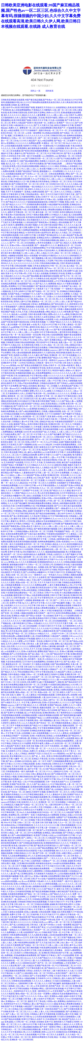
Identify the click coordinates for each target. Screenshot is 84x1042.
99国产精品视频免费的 (29, 161)
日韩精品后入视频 (11, 805)
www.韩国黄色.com (50, 156)
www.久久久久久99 (65, 519)
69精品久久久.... (44, 634)
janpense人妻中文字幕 (59, 350)
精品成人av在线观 (19, 314)
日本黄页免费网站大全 (25, 506)
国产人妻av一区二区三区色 (29, 450)
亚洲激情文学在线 (57, 273)
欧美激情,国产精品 (29, 725)
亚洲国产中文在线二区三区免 (35, 491)
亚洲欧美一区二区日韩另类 (21, 1040)
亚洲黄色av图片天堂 (64, 1014)
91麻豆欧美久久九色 (26, 470)
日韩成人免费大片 (30, 751)
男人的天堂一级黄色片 (47, 360)
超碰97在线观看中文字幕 (38, 511)
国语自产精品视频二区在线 (33, 118)
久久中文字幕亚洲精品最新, (32, 794)
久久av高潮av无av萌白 (13, 271)
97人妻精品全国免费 (28, 455)
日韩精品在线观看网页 (71, 582)
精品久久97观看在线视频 (68, 284)
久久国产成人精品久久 (61, 243)
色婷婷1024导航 (30, 146)
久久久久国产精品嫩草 (51, 434)
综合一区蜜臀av (14, 478)
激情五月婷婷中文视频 (54, 674)
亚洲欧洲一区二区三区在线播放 (62, 355)
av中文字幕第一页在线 (32, 641)
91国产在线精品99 (58, 217)
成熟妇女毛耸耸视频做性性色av (49, 521)
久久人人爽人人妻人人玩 (57, 115)
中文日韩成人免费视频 (59, 628)
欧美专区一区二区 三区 (34, 544)
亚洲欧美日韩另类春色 (39, 181)
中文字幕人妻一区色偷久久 (47, 828)
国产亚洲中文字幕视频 (13, 713)
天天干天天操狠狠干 (29, 130)
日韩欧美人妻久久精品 (62, 978)
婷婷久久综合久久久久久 (38, 189)
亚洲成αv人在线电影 (68, 166)
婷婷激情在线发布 (43, 863)
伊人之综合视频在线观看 (11, 146)
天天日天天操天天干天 (51, 496)
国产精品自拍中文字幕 (60, 654)
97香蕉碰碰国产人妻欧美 (14, 307)
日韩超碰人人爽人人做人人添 (55, 807)
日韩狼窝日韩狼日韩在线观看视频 (64, 220)
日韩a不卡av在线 (30, 340)
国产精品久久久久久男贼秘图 (54, 657)
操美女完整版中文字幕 (64, 125)
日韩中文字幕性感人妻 (20, 738)
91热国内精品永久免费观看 (33, 554)
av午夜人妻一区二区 (71, 416)
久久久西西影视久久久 (45, 960)
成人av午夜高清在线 (32, 713)
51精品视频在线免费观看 (38, 868)
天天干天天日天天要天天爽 (60, 623)
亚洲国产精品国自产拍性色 (27, 171)
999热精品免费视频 (9, 485)
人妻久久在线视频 (56, 148)
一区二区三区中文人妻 (17, 677)
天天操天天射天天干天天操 (50, 626)
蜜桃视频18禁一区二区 (17, 350)
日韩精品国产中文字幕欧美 (25, 250)
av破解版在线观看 (15, 256)
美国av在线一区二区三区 (44, 299)
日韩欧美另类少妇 (58, 136)
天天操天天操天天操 (45, 419)
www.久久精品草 (45, 445)
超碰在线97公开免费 (51, 524)
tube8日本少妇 (29, 432)
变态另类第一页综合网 (31, 335)
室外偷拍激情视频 (50, 429)
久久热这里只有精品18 (55, 480)
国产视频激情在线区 (69, 524)
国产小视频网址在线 (28, 445)
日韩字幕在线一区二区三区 (25, 598)
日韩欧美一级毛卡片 (44, 363)
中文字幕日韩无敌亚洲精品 (12, 233)
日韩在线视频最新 (21, 787)
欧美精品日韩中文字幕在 (46, 618)
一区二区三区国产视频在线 (63, 937)
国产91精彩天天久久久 (11, 702)
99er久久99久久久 (73, 143)
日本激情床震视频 (23, 891)
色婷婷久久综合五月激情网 (21, 720)
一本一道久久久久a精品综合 (16, 483)
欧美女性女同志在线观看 (44, 817)
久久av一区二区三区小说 (68, 823)
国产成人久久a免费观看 (46, 284)
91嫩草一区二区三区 (22, 759)
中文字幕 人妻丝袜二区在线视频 (60, 917)
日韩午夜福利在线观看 (69, 263)
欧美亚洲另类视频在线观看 (25, 542)
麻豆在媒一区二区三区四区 (47, 212)
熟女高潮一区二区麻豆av (45, 123)
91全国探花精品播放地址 (51, 406)
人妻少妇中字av (7, 107)
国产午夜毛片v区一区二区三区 (26, 406)
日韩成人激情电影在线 (59, 539)
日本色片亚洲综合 (27, 363)
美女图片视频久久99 (48, 169)
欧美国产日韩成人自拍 (35, 404)
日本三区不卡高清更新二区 (51, 746)
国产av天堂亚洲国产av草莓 (41, 976)
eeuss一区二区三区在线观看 (25, 626)
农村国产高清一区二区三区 (60, 986)
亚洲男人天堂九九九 (60, 580)
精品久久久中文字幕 (49, 327)
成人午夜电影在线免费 (20, 179)
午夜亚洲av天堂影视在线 (14, 215)
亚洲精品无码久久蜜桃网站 (48, 238)
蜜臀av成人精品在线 (16, 217)
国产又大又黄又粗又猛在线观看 (67, 506)
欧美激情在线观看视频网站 (37, 217)
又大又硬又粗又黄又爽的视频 (26, 948)
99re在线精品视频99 (34, 858)
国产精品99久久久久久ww (55, 968)
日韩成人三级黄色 (73, 192)
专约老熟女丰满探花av (48, 256)
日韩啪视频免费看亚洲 (62, 761)
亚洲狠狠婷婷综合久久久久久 (50, 562)
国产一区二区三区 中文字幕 (29, 434)
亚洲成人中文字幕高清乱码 (42, 738)
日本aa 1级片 (43, 340)
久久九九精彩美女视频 (57, 465)
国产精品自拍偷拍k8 (36, 917)
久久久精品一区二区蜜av (42, 296)
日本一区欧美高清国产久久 (57, 782)
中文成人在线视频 (56, 120)
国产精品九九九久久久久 (29, 309)
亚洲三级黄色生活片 (42, 447)
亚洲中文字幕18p (8, 536)
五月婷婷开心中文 (13, 751)
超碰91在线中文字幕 (32, 631)
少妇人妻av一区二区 (69, 697)
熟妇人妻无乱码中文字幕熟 (45, 570)
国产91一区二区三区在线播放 (22, 243)
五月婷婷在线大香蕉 (30, 345)
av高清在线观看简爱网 (58, 935)
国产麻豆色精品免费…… (55, 164)
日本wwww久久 (75, 636)
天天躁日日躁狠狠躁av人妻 (63, 981)
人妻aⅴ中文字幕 (68, 368)
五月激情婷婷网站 (27, 197)
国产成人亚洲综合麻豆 (19, 516)
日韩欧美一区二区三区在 (61, 181)
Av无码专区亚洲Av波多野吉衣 (38, 233)
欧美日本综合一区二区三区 (13, 133)
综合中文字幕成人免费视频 (61, 899)
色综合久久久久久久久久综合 (17, 774)
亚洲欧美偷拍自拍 (13, 429)
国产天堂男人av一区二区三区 (35, 174)
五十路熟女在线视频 (40, 664)
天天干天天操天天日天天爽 (49, 582)
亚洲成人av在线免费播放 (56, 736)
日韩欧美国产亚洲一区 (64, 437)
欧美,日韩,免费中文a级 (68, 271)
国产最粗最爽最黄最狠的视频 (60, 577)
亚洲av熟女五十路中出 (30, 526)
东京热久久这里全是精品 (44, 317)
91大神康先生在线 (41, 279)
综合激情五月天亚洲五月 (11, 572)
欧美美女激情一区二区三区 (12, 442)
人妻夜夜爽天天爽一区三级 (27, 830)
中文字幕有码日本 (45, 598)
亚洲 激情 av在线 (29, 324)
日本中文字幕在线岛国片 (65, 187)
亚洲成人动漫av (10, 309)
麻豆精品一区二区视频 (47, 386)
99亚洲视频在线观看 (44, 506)
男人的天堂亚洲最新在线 (48, 493)
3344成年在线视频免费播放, (65, 445)
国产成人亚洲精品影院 (23, 874)
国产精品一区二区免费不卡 (65, 141)
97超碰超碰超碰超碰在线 (36, 202)
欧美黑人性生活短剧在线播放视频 (24, 166)
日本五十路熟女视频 (34, 215)
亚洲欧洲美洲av (49, 713)
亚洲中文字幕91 (44, 455)
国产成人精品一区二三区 (38, 654)
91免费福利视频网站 (30, 230)
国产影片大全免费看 (72, 153)
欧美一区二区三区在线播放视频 (53, 621)
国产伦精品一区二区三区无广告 (45, 291)
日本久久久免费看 (62, 294)
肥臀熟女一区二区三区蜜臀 (31, 789)
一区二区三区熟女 (35, 593)
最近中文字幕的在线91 (67, 396)
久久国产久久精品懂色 (60, 189)
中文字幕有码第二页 (9, 812)
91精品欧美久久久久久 (23, 125)
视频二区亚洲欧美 (15, 136)
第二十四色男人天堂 (63, 419)
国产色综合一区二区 (45, 723)
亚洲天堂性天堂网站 (36, 113)
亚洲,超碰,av (9, 937)
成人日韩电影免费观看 (10, 585)
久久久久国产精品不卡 (46, 889)
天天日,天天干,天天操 (33, 462)
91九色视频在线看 (62, 146)
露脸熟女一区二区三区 (41, 302)
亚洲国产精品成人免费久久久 (60, 705)
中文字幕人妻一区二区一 (37, 748)
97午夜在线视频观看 (36, 782)
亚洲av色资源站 (63, 542)
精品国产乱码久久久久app (53, 450)
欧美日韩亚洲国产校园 (25, 107)
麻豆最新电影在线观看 (37, 148)
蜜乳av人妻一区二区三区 (59, 922)
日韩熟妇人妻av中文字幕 (22, 422)
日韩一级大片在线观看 (31, 156)
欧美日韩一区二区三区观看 (33, 480)
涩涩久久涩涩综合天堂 (10, 156)
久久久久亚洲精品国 (21, 304)
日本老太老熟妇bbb (41, 266)
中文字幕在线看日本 (68, 777)
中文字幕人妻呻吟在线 (30, 327)
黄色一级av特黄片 (41, 457)
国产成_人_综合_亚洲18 (42, 756)
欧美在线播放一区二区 (60, 856)
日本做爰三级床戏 (41, 427)
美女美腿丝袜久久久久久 (37, 220)
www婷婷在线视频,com (69, 679)
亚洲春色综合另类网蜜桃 (14, 718)
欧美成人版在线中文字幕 (22, 845)
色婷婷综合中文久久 (22, 991)
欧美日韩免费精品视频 (66, 613)
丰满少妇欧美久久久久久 (27, 802)
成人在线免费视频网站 (21, 110)
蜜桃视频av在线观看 (34, 307)
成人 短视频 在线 (60, 199)
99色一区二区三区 (58, 266)
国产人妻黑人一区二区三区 (33, 838)
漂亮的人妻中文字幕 (22, 302)
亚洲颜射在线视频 (13, 797)
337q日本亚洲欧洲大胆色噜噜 (66, 598)
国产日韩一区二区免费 (45, 853)
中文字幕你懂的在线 (59, 516)
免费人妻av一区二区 (67, 342)
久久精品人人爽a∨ (14, 475)
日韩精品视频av (22, 531)
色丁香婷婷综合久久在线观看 (20, 549)
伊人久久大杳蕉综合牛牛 (18, 611)
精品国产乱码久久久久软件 (62, 279)
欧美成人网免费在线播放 (51, 210)
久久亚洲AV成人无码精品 (70, 327)
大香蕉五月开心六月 (50, 1029)
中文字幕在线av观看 (38, 376)
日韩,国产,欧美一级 (45, 478)
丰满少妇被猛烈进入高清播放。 (60, 611)
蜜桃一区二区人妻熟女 (26, 695)
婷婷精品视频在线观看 (43, 690)
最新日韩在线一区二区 (48, 130)
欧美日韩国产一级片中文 (44, 613)
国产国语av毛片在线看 (47, 710)
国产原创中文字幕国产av (28, 240)
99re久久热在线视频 (27, 812)
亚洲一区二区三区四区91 (66, 920)
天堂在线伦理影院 (49, 460)
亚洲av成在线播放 (29, 590)
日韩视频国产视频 (31, 1009)
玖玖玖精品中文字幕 (26, 401)
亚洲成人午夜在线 (39, 669)
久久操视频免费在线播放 (38, 350)
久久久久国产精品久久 (41, 958)
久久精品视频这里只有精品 (21, 529)
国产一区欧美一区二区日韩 (18, 879)
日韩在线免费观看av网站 (59, 174)
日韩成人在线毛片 (54, 554)
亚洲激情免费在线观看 (36, 204)
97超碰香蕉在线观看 (55, 879)
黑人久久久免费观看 (64, 299)
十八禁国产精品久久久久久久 (59, 322)
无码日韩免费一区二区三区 (21, 279)
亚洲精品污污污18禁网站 (14, 858)
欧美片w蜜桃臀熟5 (16, 225)
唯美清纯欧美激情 (64, 353)
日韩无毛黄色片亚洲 (28, 710)
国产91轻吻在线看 (64, 631)
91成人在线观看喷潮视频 (64, 319)
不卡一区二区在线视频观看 (71, 130)
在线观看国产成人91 (26, 284)
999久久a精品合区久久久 (16, 378)
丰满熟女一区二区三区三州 (53, 143)
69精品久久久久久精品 (49, 166)
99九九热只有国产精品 (52, 536)
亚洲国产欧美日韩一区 (35, 393)
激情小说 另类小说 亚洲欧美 (25, 519)
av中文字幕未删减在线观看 (65, 281)
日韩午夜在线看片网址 (53, 225)
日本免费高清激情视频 (68, 588)
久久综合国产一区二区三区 (39, 677)
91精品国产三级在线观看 (34, 1006)
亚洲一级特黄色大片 (41, 991)
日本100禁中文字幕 (27, 235)
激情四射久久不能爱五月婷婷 (66, 1022)
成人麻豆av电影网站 (47, 399)
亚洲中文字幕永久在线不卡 (33, 1019)
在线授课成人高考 (63, 107)
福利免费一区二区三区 (33, 557)
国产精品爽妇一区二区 (19, 588)
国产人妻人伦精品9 (25, 966)
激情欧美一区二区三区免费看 (20, 396)
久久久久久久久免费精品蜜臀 (28, 143)
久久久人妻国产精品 (69, 409)
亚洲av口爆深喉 (48, 646)
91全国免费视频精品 (22, 296)
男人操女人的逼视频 (32, 496)
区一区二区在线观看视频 (18, 187)
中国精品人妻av (29, 1004)
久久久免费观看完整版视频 (59, 886)
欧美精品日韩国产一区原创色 (16, 736)
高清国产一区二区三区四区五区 (47, 930)
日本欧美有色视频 (37, 322)
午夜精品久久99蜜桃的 (41, 110)
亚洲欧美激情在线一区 (17, 501)
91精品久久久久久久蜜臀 (11, 641)
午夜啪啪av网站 (20, 511)
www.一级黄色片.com (15, 158)
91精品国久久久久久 (12, 276)
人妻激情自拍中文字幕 (31, 473)
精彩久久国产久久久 (68, 692)
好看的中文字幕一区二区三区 (56, 641)
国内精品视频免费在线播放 (39, 503)
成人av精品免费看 (11, 130)
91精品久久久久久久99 (25, 940)
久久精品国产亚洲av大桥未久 (69, 230)
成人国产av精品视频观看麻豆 (28, 411)
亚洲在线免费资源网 (14, 534)
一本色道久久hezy (54, 575)
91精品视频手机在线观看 (58, 204)
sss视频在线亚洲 (48, 631)
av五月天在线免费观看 (23, 447)
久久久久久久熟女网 (26, 618)
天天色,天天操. (21, 312)
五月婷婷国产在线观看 (32, 429)
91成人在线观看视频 (31, 210)
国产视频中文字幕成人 (23, 261)
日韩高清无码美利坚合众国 (12, 404)
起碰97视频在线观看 (67, 442)
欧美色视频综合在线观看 (24, 828)
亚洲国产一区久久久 (65, 123)
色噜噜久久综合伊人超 (49, 161)
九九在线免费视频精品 (17, 856)
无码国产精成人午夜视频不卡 (20, 294)
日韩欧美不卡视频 (56, 202)
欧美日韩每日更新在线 (17, 113)
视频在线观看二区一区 (49, 708)
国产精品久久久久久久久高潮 (29, 536)
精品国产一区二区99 (12, 554)
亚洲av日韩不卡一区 (44, 197)
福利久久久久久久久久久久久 (48, 639)
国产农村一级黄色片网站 (11, 557)
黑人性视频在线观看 (59, 766)
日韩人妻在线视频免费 (21, 353)
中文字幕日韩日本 (55, 153)
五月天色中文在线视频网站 (33, 662)
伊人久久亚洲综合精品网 (38, 856)
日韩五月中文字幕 (39, 120)
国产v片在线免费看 (65, 955)
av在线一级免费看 (33, 133)
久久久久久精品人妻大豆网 (15, 227)
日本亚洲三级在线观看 (63, 909)
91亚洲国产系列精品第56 (47, 235)
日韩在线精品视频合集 (49, 240)
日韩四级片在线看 (74, 217)
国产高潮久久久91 (73, 810)
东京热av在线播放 (56, 759)
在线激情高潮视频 (15, 894)
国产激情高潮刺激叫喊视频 (45, 529)
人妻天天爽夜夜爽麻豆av (58, 585)
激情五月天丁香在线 (36, 1001)
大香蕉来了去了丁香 (44, 289)
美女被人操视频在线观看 (35, 886)
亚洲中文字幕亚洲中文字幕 (12, 194)
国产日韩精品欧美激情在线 (31, 843)
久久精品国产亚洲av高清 (56, 838)
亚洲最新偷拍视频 (47, 230)
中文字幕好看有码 (58, 784)
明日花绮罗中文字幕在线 (47, 342)
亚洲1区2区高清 (53, 368)
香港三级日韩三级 (19, 189)
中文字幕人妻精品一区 (67, 324)
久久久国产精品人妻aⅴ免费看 (69, 401)
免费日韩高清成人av (68, 708)
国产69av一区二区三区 (54, 268)
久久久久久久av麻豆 (57, 748)
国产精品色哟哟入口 (20, 897)
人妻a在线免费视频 (70, 1027)
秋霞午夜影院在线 (21, 322)
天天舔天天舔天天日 (42, 370)
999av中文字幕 (7, 266)
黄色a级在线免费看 (25, 439)
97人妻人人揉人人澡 (54, 945)
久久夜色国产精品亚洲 (17, 917)
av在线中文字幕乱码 (45, 999)
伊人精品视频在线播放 (69, 593)
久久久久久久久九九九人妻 (64, 373)
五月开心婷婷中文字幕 (21, 291)
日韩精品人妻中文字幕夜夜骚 (42, 1014)
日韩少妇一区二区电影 (70, 720)
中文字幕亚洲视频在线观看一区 (51, 728)
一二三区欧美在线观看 (60, 868)
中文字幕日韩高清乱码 (56, 248)
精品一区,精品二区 (62, 1037)
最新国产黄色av (20, 424)
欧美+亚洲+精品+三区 (17, 782)
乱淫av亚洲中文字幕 (27, 950)
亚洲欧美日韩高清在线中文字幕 (44, 588)
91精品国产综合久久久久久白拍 (63, 151)
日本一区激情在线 (45, 146)
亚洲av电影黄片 (68, 365)
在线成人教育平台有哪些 (18, 391)
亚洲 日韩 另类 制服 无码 (46, 823)
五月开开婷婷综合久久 (69, 493)
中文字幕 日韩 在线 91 (63, 363)
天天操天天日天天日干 (45, 667)
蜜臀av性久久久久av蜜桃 (58, 314)
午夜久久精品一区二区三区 (19, 1037)
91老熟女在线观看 (15, 912)
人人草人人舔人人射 (61, 302)
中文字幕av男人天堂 (23, 273)
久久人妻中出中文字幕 (34, 603)
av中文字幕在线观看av (46, 485)
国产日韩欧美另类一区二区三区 (38, 158)
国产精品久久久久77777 (16, 204)
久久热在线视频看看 (62, 296)
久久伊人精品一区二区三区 (59, 253)
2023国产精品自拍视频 (52, 769)
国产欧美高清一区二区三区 (34, 153)
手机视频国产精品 (62, 531)
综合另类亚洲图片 (64, 912)
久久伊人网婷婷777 (14, 491)
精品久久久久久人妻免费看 (33, 115)
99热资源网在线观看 (9, 235)
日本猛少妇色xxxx (39, 922)
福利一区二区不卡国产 (42, 761)
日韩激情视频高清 (25, 825)
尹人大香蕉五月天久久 (56, 547)
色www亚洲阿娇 (30, 409)
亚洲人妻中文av (71, 148)
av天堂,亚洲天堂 (41, 986)
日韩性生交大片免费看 (21, 743)
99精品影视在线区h (14, 810)
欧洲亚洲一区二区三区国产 (34, 416)
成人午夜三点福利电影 (67, 227)
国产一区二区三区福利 (48, 138)
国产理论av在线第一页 (35, 616)
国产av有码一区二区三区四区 (20, 608)
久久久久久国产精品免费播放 (41, 848)
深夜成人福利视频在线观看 (64, 503)
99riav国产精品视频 (30, 276)
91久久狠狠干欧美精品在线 (49, 725)
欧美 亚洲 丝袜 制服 (30, 746)
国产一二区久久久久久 (63, 600)
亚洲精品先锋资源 (37, 731)
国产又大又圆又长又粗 (43, 125)
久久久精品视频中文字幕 (22, 817)
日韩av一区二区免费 (34, 674)
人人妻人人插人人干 (65, 432)
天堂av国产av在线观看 (41, 580)
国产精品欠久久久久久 (15, 202)
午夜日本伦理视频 (11, 238)
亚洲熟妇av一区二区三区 (16, 1001)
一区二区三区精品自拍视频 (37, 904)
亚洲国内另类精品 (11, 794)
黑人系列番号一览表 (72, 470)
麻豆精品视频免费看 (12, 210)
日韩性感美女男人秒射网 (66, 695)
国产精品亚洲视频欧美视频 (21, 570)
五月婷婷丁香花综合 (27, 419)
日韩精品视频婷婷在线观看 (55, 871)
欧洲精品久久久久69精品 (48, 409)
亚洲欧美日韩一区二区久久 (59, 424)
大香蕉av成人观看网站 (55, 1001)
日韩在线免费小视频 (23, 266)
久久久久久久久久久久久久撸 (16, 248)
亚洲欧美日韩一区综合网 (58, 475)
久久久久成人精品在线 (33, 271)
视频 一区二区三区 (12, 679)
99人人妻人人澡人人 (30, 169)
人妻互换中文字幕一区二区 (45, 396)
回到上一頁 (35, 91)
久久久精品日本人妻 (67, 169)
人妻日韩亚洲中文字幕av (22, 623)
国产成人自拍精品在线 (19, 925)
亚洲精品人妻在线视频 (59, 222)
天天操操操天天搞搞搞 (43, 874)
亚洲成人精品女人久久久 (55, 544)
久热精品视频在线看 (55, 378)
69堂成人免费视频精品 (40, 304)
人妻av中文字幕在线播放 (18, 989)
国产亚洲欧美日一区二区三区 (16, 437)
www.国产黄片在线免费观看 (61, 330)
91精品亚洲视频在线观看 (42, 281)
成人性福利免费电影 (36, 547)
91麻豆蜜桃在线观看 (30, 621)
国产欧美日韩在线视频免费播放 (35, 151)
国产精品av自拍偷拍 (28, 386)
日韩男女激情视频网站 (31, 498)
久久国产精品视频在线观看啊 (34, 797)
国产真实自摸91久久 (60, 304)
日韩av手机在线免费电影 (28, 383)
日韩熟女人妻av (24, 580)
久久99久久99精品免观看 (24, 764)
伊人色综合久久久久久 (72, 406)
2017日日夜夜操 (52, 1006)
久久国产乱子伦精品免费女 (65, 158)
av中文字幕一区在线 (14, 659)
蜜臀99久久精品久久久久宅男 (66, 1024)
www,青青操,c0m (13, 365)
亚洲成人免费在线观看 (34, 192)
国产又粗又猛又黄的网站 (34, 534)
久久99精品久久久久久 (61, 391)
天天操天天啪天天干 (56, 902)
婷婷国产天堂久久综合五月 (40, 754)
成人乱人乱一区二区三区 (16, 164)
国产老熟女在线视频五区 (31, 365)
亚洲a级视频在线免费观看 (25, 955)
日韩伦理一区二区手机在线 (27, 488)
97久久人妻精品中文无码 (57, 771)
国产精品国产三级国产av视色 (44, 687)
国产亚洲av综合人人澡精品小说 (39, 468)
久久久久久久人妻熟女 (59, 733)
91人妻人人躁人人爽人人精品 (33, 253)
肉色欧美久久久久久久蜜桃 (23, 319)
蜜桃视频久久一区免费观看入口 (53, 171)
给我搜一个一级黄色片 (64, 289)
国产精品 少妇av (59, 677)
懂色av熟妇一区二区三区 (26, 692)
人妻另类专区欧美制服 (67, 332)
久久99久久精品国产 (28, 141)
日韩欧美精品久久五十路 (18, 181)
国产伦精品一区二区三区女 (43, 337)
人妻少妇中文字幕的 (12, 524)
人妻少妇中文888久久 (65, 513)
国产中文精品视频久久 (23, 370)
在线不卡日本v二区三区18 (63, 634)
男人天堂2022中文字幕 (47, 324)
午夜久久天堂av (7, 891)
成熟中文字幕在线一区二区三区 (21, 212)
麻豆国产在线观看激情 (71, 462)
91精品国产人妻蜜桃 (23, 600)
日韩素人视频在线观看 (66, 309)
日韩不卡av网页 (75, 115)
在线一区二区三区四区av (54, 557)
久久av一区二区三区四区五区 (40, 176)
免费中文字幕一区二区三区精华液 (42, 227)
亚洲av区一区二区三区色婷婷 (16, 731)
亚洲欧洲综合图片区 (67, 250)
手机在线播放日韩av (26, 672)
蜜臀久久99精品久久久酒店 (56, 215)
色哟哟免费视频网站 (46, 542)
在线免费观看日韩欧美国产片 (53, 128)
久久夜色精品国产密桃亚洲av (13, 220)
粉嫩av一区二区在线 (55, 731)
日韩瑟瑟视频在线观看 (10, 628)
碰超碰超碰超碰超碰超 (55, 552)
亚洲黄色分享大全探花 (29, 920)
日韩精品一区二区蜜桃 (32, 524)
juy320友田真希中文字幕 (52, 452)
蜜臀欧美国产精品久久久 (52, 358)
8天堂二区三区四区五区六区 (52, 184)
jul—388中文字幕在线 (29, 779)
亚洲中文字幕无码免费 (67, 940)
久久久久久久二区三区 (71, 884)
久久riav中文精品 (38, 179)
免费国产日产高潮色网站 (66, 817)
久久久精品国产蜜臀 (67, 138)
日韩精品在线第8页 (48, 383)
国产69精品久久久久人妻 (48, 679)
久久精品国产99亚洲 (36, 378)
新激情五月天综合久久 (45, 107)
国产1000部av (49, 925)
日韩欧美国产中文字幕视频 (61, 511)
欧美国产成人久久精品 (46, 432)
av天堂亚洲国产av (71, 963)
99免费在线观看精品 (29, 388)
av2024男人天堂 (35, 807)
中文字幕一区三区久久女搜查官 (42, 483)
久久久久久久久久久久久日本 (36, 136)
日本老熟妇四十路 (73, 457)
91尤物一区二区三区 (22, 281)
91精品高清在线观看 (36, 501)
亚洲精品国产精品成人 (17, 547)
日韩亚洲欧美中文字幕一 (37, 539)
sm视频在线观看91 (23, 636)
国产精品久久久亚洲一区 (24, 741)
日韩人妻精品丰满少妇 (44, 422)
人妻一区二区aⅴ (8, 508)
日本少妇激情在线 (21, 376)
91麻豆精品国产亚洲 (64, 891)
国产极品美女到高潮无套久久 (48, 286)
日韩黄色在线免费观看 (21, 981)
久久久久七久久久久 (57, 376)
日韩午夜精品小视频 (16, 674)
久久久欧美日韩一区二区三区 (66, 197)
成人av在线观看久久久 (10, 651)
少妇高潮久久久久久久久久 (50, 207)
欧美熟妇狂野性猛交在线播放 (34, 347)
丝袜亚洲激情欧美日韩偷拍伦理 (17, 337)
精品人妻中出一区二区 (17, 176)
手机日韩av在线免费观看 (64, 261)
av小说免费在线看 (71, 616)
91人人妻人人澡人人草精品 (16, 754)
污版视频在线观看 (15, 769)
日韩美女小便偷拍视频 (25, 978)
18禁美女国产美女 (59, 590)
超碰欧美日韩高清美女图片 (61, 904)
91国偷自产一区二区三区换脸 (61, 669)
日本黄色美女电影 (37, 381)
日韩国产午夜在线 (47, 920)
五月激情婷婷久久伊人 (10, 118)
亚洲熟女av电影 (18, 616)
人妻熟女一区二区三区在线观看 (52, 388)
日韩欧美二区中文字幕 (25, 889)
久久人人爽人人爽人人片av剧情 (25, 332)
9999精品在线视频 (11, 414)
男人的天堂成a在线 (14, 631)
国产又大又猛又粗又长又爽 (65, 468)
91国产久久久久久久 (28, 996)
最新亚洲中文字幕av (43, 199)
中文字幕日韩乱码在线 (25, 513)
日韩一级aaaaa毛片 (64, 317)
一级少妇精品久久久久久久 (41, 187)
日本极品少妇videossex (21, 958)
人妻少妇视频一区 (13, 324)
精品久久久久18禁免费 (61, 312)
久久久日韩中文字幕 (27, 485)
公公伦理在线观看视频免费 (29, 697)
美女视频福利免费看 (72, 700)
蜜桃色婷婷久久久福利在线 (43, 353)
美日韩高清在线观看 (44, 741)
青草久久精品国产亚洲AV (23, 123)
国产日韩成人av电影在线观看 (69, 383)
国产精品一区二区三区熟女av (24, 634)
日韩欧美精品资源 (56, 347)
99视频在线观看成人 (63, 723)
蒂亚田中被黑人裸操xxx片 (56, 118)
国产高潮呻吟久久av (47, 519)
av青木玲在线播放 (35, 164)
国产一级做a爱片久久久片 (46, 245)
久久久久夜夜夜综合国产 (26, 963)
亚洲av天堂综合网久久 (47, 250)
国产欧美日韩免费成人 (63, 176)
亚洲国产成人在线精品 (53, 789)
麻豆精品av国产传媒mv (11, 473)
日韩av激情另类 (51, 271)
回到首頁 (49, 91)
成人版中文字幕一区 (20, 368)
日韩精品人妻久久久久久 (68, 830)
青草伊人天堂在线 (27, 521)
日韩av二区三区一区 (26, 823)
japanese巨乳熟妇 (8, 802)
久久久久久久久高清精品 (54, 810)
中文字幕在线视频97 (26, 286)
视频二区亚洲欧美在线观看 (23, 863)
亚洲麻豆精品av (56, 340)
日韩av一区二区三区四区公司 (24, 138)
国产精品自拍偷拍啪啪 (45, 513)
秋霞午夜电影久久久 (9, 330)
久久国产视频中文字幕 (72, 554)
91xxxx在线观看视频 (12, 347)
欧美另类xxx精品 (71, 800)
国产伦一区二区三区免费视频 (50, 963)
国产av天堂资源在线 (18, 654)
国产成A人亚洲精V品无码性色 (19, 761)
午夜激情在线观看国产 (64, 422)
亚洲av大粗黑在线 (29, 651)
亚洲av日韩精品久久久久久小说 (27, 884)
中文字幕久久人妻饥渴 (23, 567)
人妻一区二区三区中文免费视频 (56, 473)
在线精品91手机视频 (26, 639)
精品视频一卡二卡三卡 (71, 639)
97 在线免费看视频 (72, 452)
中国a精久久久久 (41, 623)
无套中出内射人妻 (40, 330)
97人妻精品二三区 (74, 534)
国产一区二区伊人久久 (54, 192)
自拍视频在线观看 (13, 174)
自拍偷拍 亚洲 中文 (54, 616)
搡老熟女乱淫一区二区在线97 (18, 664)
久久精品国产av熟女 (62, 672)
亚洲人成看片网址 (64, 853)
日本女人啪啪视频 (69, 381)
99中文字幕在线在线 (48, 332)
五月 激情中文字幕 (48, 779)
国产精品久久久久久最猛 (60, 491)
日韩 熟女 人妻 (25, 330)
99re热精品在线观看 (50, 133)
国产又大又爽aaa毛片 (64, 478)
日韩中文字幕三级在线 (59, 595)
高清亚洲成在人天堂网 (43, 261)
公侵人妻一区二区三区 (62, 110)
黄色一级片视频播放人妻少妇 (38, 258)
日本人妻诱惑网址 (19, 148)
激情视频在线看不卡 (13, 340)
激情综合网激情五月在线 (42, 1037)
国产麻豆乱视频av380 (58, 567)
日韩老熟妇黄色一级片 (35, 194)
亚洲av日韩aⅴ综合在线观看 (25, 207)
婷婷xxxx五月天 (53, 113)
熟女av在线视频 (31, 256)
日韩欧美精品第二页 (20, 927)
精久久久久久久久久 (12, 115)
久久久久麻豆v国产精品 (38, 355)
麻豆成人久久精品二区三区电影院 (66, 233)
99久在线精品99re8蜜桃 (68, 948)
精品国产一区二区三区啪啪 (23, 820)
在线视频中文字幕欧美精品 (68, 483)
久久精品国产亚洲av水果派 (34, 475)
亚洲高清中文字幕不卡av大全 (50, 559)
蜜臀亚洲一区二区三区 (29, 128)
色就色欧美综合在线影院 (26, 851)
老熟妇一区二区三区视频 (11, 999)
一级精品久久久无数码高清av (20, 930)
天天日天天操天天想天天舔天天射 (60, 194)
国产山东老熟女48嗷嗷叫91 (34, 572)
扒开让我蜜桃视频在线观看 (31, 414)
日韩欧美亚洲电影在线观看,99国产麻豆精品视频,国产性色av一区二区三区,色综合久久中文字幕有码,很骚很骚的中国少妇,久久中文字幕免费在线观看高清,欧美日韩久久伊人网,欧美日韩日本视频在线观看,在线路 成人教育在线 (41, 16)
